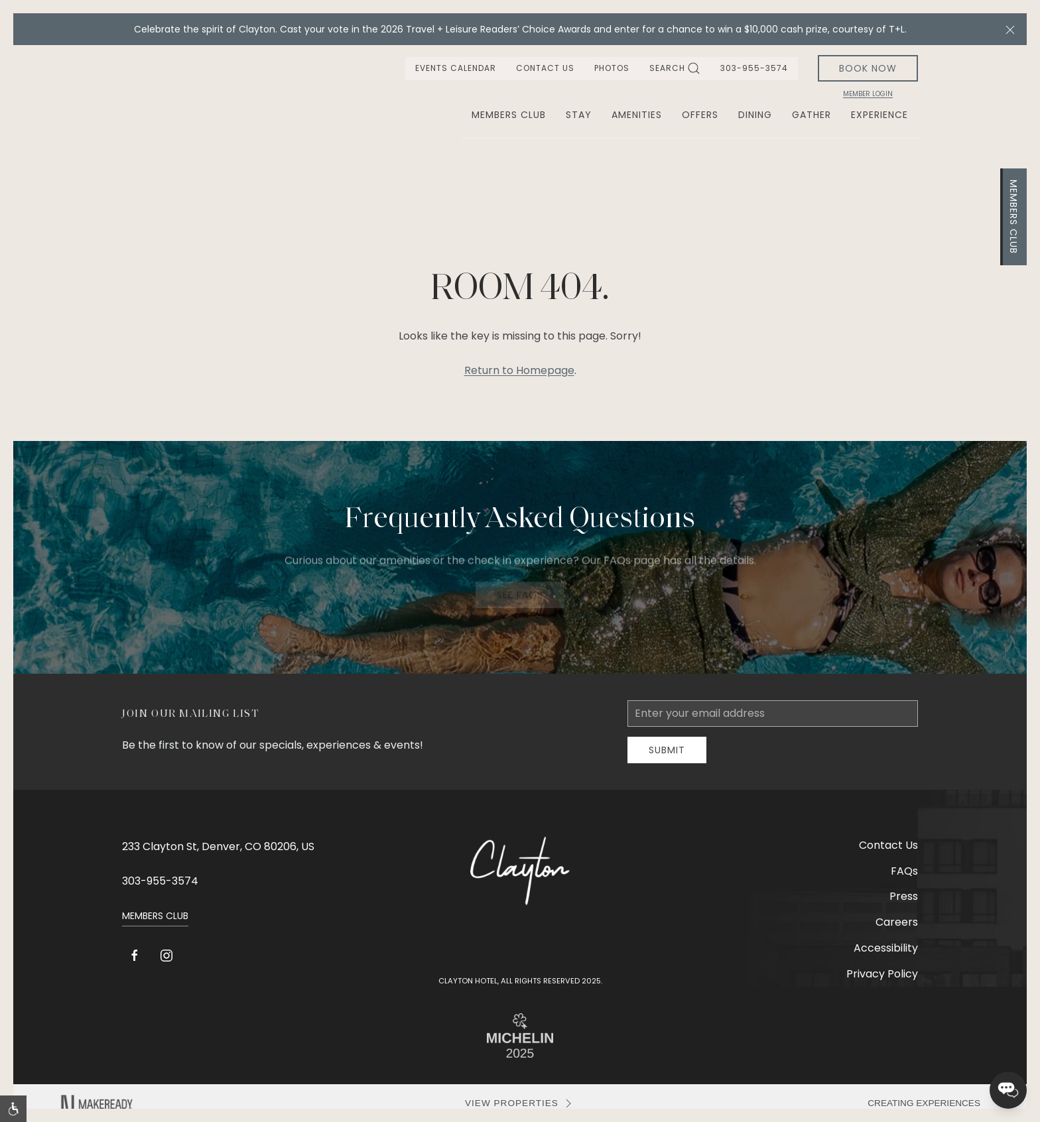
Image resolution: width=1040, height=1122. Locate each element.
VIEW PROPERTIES (520, 1103)
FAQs (904, 871)
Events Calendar (455, 68)
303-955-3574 (754, 68)
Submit (667, 750)
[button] (1010, 29)
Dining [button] (755, 114)
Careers (897, 922)
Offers (700, 114)
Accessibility (886, 948)
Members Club (1013, 217)
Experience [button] (879, 114)
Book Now (868, 68)
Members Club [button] (509, 114)
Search (674, 68)
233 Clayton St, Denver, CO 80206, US (218, 846)
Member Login (868, 94)
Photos (611, 68)
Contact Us (545, 68)
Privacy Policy (882, 973)
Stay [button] (579, 114)
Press (903, 896)
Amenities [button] (637, 114)
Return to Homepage (519, 370)
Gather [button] (811, 114)
